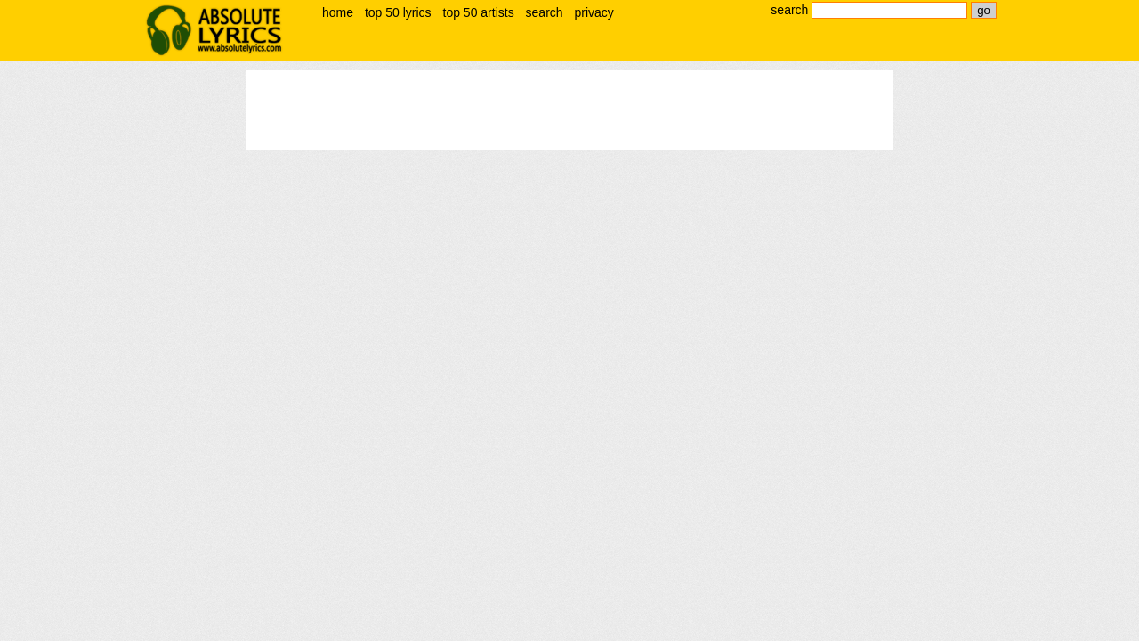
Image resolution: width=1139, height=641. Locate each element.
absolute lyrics (213, 30)
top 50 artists (478, 12)
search (544, 12)
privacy (593, 12)
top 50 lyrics (398, 12)
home (337, 12)
